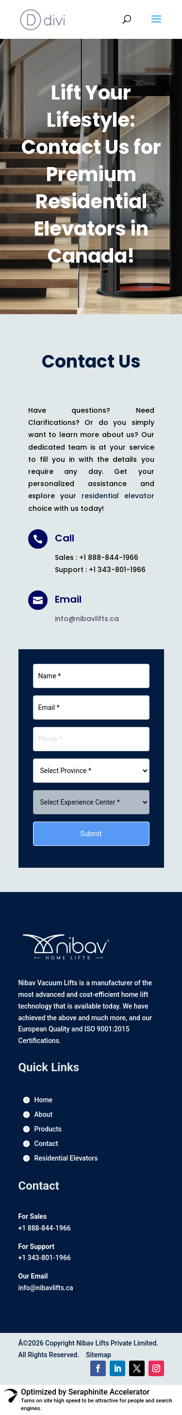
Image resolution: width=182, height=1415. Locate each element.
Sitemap (98, 1355)
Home (43, 1100)
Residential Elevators (66, 1158)
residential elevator (118, 496)
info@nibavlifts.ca (87, 618)
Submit (90, 834)
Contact (46, 1143)
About (43, 1114)
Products (48, 1129)
